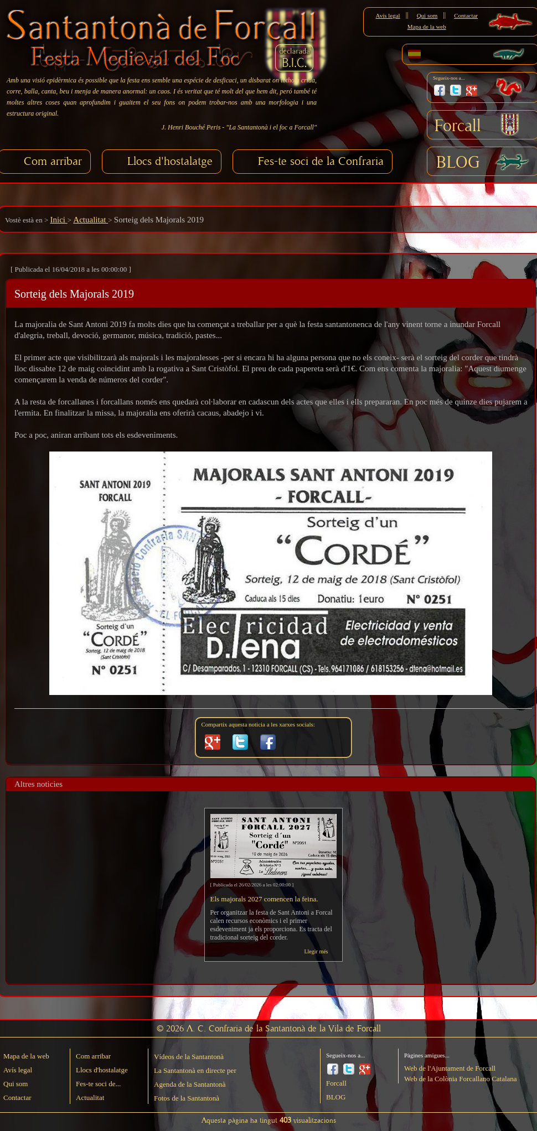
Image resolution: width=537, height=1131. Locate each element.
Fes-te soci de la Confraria (321, 161)
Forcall (458, 126)
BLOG (458, 162)
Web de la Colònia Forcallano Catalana (460, 1079)
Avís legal (388, 15)
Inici (58, 219)
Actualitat (90, 219)
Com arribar (53, 161)
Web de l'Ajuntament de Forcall (449, 1068)
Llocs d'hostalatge (170, 161)
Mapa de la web (426, 26)
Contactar (466, 15)
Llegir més (316, 951)
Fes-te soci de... (98, 1084)
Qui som (427, 15)
